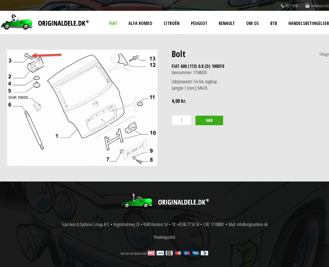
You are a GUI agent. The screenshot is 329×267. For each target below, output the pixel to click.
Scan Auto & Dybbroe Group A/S (85, 224)
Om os (252, 23)
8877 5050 (289, 5)
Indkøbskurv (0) (317, 5)
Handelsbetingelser (308, 23)
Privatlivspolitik (164, 237)
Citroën (172, 23)
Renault (227, 23)
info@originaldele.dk (252, 224)
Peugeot (199, 23)
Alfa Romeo (140, 23)
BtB (273, 23)
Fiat (113, 23)
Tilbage (324, 54)
